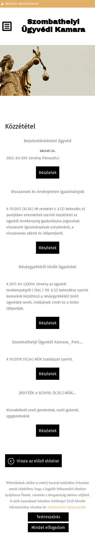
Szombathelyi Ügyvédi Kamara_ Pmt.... (47, 342)
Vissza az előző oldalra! (38, 461)
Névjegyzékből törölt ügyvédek (48, 266)
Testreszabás (48, 516)
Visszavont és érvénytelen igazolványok (47, 191)
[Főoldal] (53, 27)
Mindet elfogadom (48, 527)
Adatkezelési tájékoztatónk (66, 507)
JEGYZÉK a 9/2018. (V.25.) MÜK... (47, 392)
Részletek (47, 172)
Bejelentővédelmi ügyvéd (47, 140)
